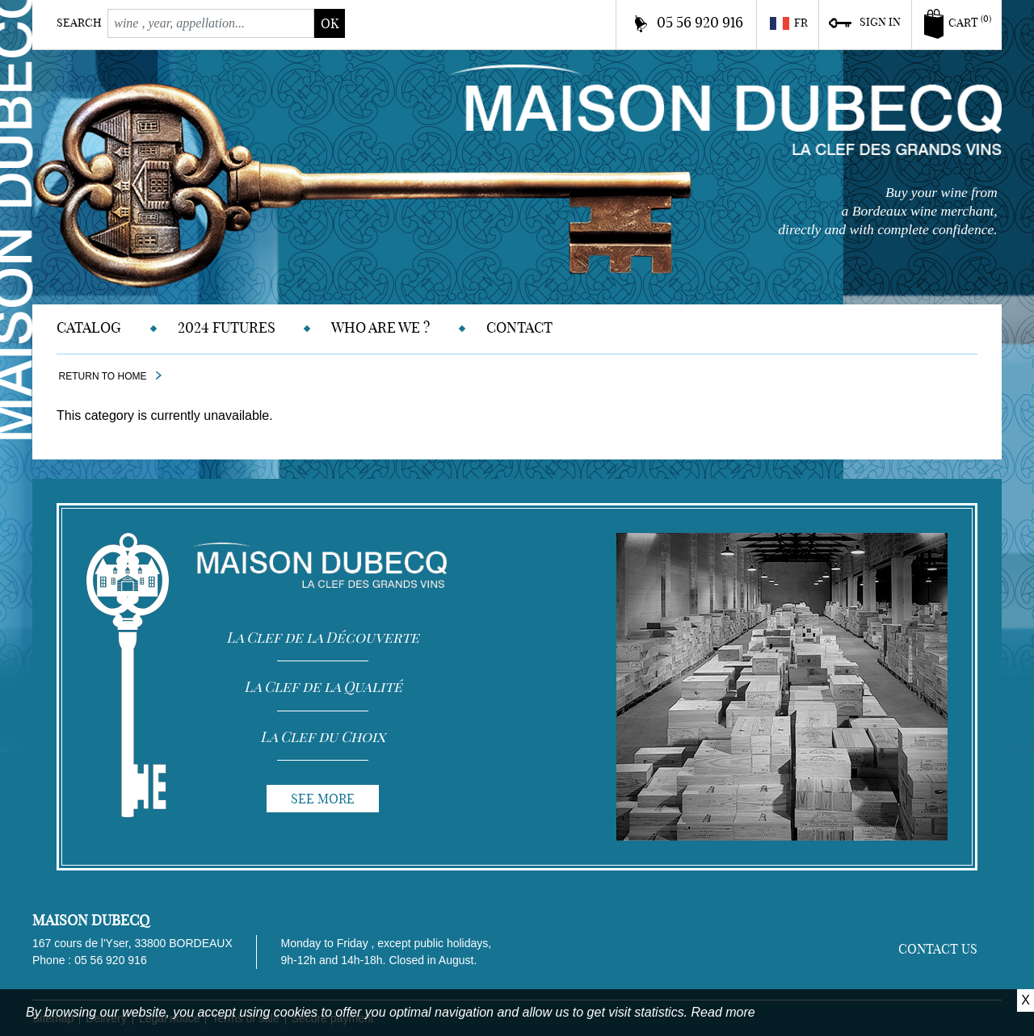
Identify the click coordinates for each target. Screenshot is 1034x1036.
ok (329, 23)
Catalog (89, 327)
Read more (723, 1012)
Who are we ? (380, 327)
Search (79, 22)
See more (323, 799)
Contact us (937, 949)
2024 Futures (226, 327)
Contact (519, 327)
